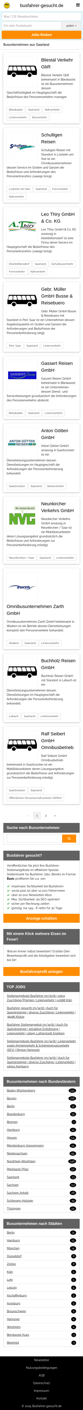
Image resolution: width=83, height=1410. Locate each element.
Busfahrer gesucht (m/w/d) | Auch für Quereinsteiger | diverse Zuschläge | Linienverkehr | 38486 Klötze (41, 1012)
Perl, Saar (15, 345)
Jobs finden (41, 35)
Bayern (41, 1098)
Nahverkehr (52, 109)
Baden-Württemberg (41, 1090)
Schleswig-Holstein (41, 1201)
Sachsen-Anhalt (41, 1193)
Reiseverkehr (55, 486)
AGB (42, 1375)
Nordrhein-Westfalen (41, 1161)
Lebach (14, 716)
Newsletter (41, 1360)
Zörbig (41, 1264)
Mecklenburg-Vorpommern (41, 1145)
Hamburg (41, 1130)
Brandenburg (41, 1114)
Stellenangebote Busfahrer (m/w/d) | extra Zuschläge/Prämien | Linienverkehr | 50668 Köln (39, 998)
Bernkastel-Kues (41, 1335)
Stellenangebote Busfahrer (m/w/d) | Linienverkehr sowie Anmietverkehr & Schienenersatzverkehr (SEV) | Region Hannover (41, 1046)
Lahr (41, 1280)
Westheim (41, 1327)
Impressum (41, 1390)
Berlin (41, 1106)
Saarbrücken (17, 486)
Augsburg (41, 1303)
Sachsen (41, 1185)
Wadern (14, 643)
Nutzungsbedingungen (41, 1367)
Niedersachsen (41, 1153)
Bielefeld (41, 1343)
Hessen (41, 1138)
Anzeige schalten (41, 918)
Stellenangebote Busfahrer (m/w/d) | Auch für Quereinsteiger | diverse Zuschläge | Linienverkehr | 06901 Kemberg (41, 1062)
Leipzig (41, 1288)
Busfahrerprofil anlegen (41, 971)
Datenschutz (41, 1383)
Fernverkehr (60, 189)
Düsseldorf (41, 1256)
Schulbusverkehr (62, 263)
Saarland (33, 109)
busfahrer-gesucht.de (41, 5)
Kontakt (41, 1398)
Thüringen (41, 1208)
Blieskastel (16, 109)
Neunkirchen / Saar (21, 557)
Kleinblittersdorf (19, 263)
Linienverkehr (18, 117)
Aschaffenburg (41, 1295)
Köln (41, 1272)
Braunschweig (41, 1311)
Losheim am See (19, 189)
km (71, 25)
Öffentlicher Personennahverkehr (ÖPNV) (35, 798)
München (41, 1248)
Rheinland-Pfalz (41, 1169)
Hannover (41, 1319)
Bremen (41, 1122)
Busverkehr (39, 117)
